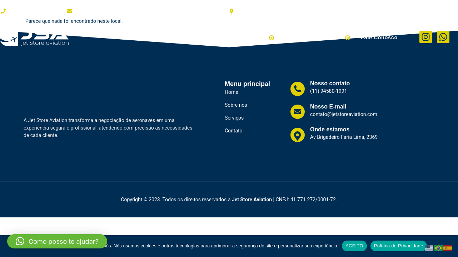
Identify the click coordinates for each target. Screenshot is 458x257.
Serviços (207, 37)
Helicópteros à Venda (320, 37)
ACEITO (354, 245)
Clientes (174, 37)
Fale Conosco (380, 37)
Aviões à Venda (253, 37)
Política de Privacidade (398, 245)
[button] (57, 241)
